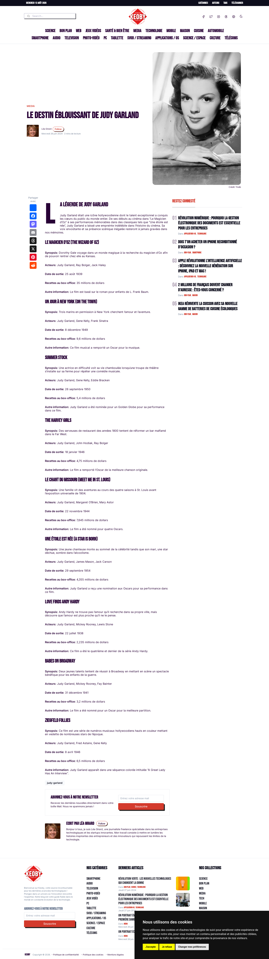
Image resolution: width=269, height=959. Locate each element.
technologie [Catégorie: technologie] (141, 887)
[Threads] (226, 16)
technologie (201, 233)
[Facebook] (203, 16)
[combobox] (50, 16)
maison (195, 295)
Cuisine (199, 30)
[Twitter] (211, 16)
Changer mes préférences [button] (192, 946)
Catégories (203, 3)
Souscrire (141, 806)
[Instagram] (218, 16)
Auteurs (215, 3)
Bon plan (66, 30)
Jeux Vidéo (92, 898)
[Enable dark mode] (241, 15)
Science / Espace (194, 38)
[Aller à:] (183, 883)
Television (72, 38)
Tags (225, 3)
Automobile (216, 30)
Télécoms (231, 38)
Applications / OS (167, 38)
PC (105, 38)
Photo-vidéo (91, 38)
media (31, 106)
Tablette (117, 38)
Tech (201, 898)
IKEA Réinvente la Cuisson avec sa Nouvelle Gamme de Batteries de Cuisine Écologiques (207, 306)
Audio (56, 38)
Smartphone (40, 38)
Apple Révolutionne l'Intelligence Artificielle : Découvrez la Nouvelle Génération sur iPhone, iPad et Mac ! (210, 266)
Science (50, 30)
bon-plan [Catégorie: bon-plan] (127, 887)
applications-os (190, 233)
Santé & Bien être (117, 30)
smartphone (196, 252)
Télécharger (237, 3)
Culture (215, 38)
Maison (185, 30)
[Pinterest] (233, 16)
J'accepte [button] (150, 946)
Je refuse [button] (167, 946)
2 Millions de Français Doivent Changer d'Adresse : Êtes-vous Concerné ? (205, 287)
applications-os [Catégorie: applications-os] (129, 907)
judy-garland (54, 782)
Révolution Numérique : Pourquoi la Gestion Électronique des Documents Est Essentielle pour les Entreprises (209, 223)
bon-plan (187, 252)
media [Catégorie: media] (126, 924)
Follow (58, 129)
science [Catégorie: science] (133, 887)
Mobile (171, 30)
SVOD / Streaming (139, 38)
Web (78, 30)
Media (137, 30)
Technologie (153, 30)
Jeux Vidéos (93, 30)
